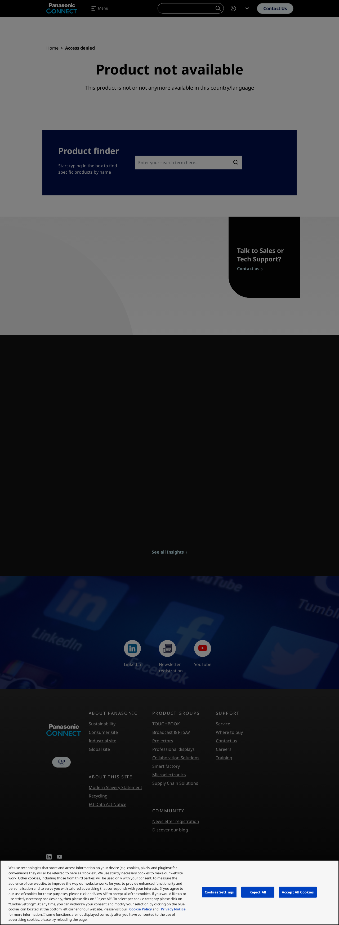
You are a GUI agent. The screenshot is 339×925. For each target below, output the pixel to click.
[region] (169, 892)
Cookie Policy (140, 909)
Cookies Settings (219, 891)
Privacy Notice (173, 909)
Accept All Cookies (298, 891)
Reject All (257, 891)
